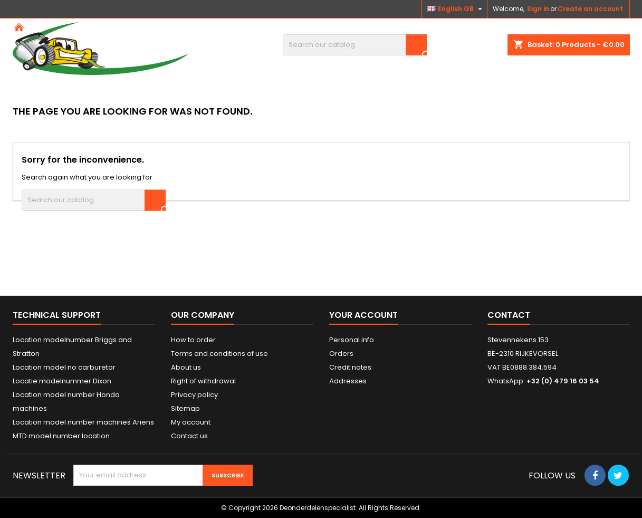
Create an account (590, 8)
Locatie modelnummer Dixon (62, 381)
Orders (341, 354)
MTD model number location (61, 436)
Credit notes (350, 367)
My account (190, 422)
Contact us (189, 436)
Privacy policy (194, 395)
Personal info (351, 340)
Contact (508, 315)
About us (186, 367)
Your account (363, 315)
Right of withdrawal (203, 381)
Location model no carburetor (64, 367)
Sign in (538, 8)
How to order (193, 340)
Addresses (348, 381)
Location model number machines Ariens (83, 422)
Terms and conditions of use (219, 354)
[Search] (355, 44)
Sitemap (185, 408)
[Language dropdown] (456, 9)
